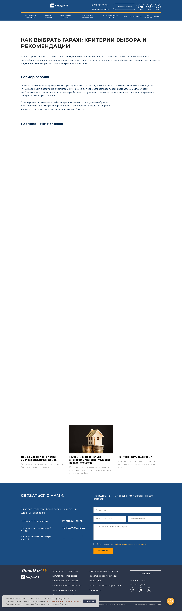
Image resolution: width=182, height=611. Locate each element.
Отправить (103, 551)
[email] (144, 519)
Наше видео (95, 581)
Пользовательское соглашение (147, 605)
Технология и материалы (65, 571)
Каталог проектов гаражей (65, 581)
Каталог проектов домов (64, 576)
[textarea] (127, 532)
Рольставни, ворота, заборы (103, 576)
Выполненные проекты (64, 590)
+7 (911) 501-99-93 (138, 580)
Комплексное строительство (103, 571)
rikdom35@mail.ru (139, 584)
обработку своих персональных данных (129, 544)
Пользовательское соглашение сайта (63, 601)
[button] (125, 7)
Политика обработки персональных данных (107, 605)
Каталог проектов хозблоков (66, 585)
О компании (95, 590)
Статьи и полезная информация (105, 585)
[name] (127, 510)
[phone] (109, 519)
